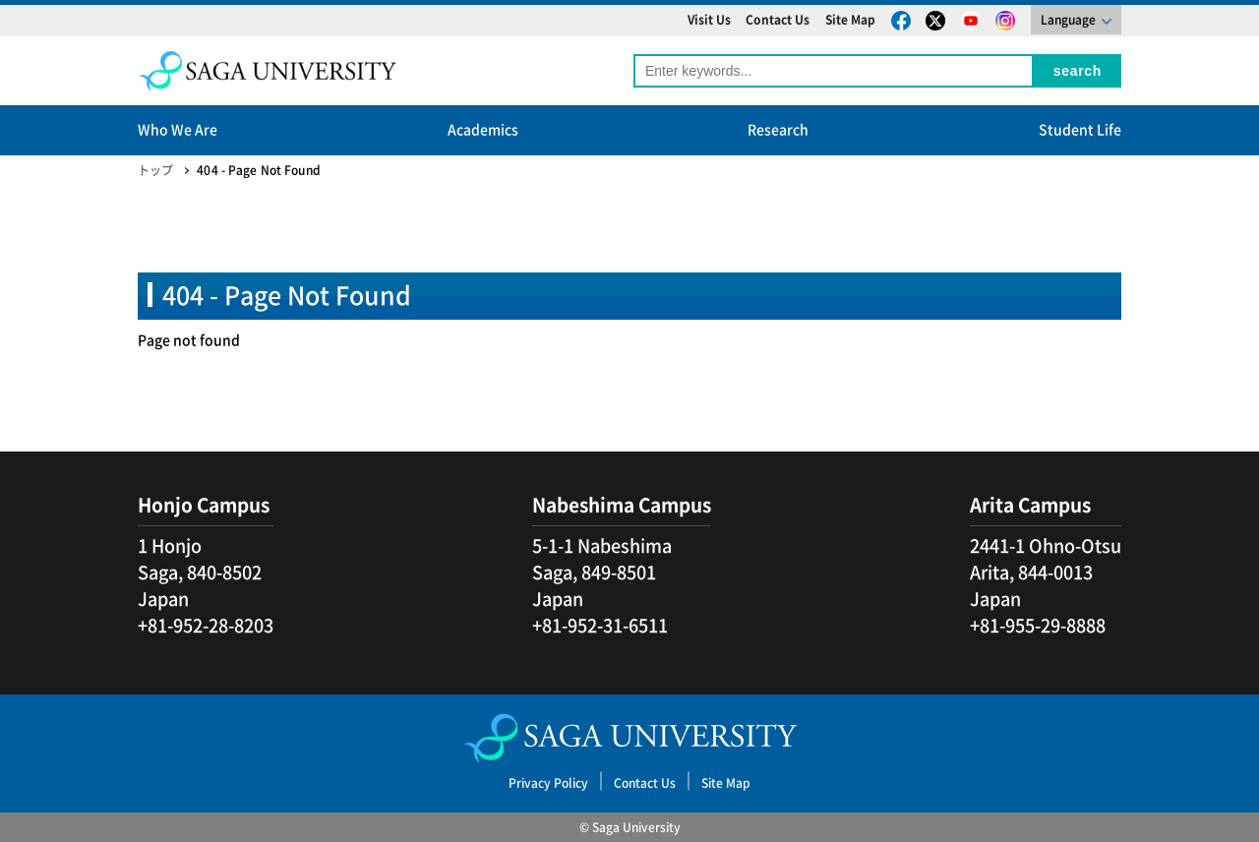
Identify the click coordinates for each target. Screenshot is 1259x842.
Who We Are (177, 130)
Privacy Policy (548, 783)
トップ (155, 170)
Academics (483, 130)
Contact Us (777, 20)
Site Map (850, 20)
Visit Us (709, 20)
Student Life (1080, 130)
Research (778, 130)
